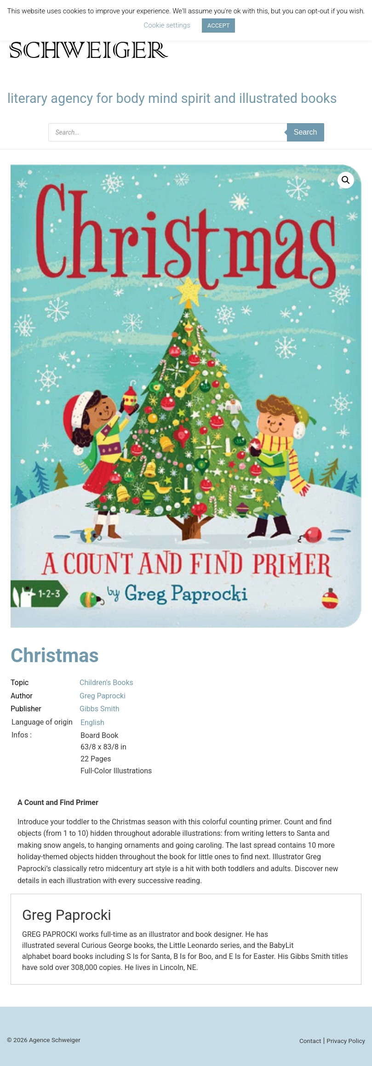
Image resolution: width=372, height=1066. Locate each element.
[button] (346, 180)
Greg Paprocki (103, 696)
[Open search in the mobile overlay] (186, 132)
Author (22, 696)
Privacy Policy (345, 1040)
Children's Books (106, 682)
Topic (20, 682)
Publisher (26, 708)
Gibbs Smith (99, 708)
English (92, 722)
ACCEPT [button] (218, 25)
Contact (310, 1040)
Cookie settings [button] (167, 25)
